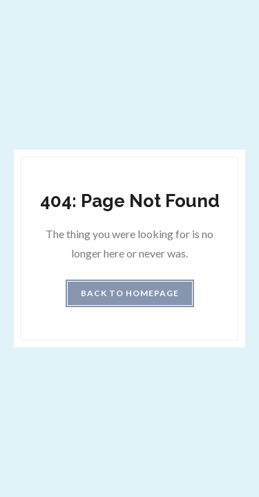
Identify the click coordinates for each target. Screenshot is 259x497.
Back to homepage (130, 293)
